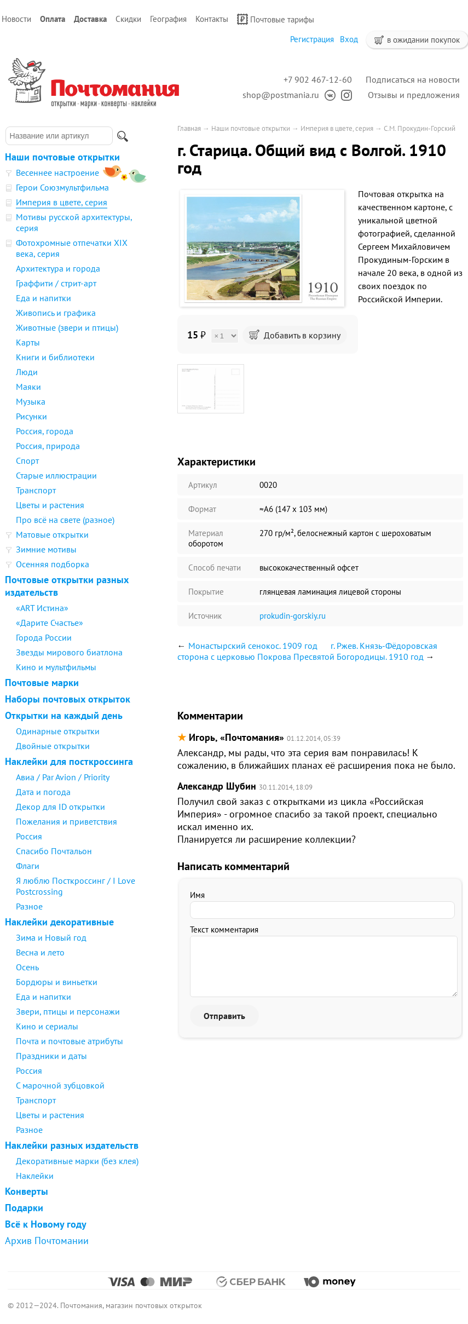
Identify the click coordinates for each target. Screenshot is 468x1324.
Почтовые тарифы (275, 19)
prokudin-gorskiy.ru (292, 616)
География (168, 19)
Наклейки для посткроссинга (69, 761)
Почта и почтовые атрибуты (69, 1040)
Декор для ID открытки (60, 806)
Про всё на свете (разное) (65, 519)
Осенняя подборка (52, 564)
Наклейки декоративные (59, 922)
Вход (349, 39)
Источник (205, 616)
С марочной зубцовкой (60, 1085)
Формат (202, 509)
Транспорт (36, 490)
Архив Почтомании (47, 1240)
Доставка (90, 19)
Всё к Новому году (45, 1224)
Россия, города (44, 430)
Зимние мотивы (46, 549)
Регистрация (312, 39)
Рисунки (31, 416)
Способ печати (214, 567)
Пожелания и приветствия (66, 821)
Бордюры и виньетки (56, 981)
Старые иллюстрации (56, 475)
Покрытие (206, 591)
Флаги (27, 865)
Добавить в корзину (294, 335)
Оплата (52, 19)
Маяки (28, 386)
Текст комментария (224, 929)
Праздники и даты (51, 1055)
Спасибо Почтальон (54, 850)
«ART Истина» (42, 607)
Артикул (202, 485)
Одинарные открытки (58, 731)
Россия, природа (48, 445)
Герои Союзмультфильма (62, 187)
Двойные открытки (53, 745)
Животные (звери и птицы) (67, 327)
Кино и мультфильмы (56, 666)
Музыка (30, 401)
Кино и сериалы (47, 1026)
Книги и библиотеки (55, 357)
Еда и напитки (43, 297)
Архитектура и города (58, 268)
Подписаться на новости (413, 79)
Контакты (211, 19)
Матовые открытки (52, 534)
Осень (27, 967)
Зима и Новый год (51, 937)
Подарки (24, 1207)
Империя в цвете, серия (61, 202)
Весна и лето (40, 952)
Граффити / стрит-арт (56, 283)
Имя (197, 895)
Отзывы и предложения (414, 94)
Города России (44, 637)
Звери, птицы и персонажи (68, 1011)
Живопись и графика (56, 312)
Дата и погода (43, 791)
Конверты (26, 1191)
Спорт (27, 460)
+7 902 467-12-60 (318, 79)
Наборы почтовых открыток (67, 699)
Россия (29, 836)
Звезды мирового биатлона (69, 652)
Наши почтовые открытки (62, 157)
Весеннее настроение (57, 172)
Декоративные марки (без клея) (77, 1160)
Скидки (128, 19)
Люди (27, 371)
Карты (28, 342)
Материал (205, 533)
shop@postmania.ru (280, 94)
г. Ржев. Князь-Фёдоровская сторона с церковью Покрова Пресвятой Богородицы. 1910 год (307, 651)
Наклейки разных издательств (71, 1145)
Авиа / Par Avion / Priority (62, 777)
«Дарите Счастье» (49, 622)
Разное (29, 906)
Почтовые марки (42, 682)
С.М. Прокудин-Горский (419, 128)
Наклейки (35, 1175)
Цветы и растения (50, 504)
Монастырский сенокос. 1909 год (252, 645)
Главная (189, 128)
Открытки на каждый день (64, 715)
